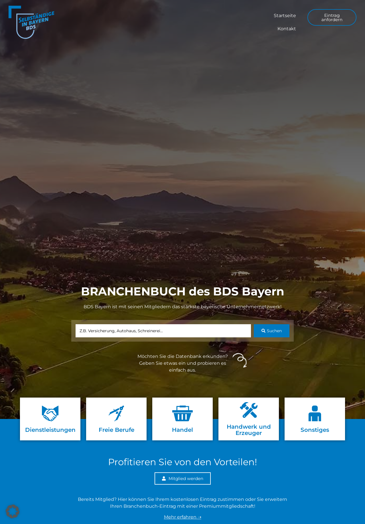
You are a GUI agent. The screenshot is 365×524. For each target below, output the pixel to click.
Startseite (285, 15)
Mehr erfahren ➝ (182, 517)
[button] (12, 511)
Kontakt (286, 28)
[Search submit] (271, 330)
